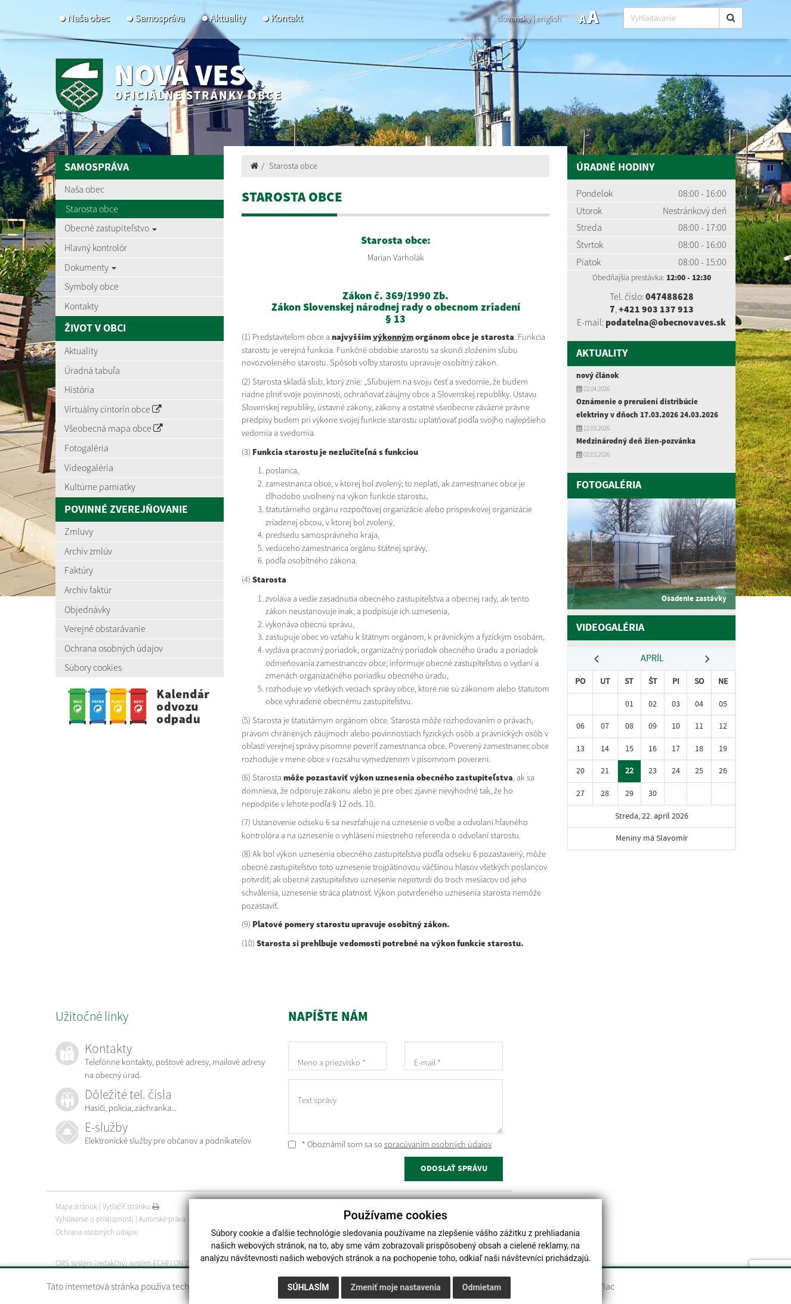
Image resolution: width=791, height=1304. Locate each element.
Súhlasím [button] (308, 1287)
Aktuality (227, 18)
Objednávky (87, 609)
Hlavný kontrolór (95, 247)
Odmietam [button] (481, 1287)
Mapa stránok (76, 1206)
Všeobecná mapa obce (113, 428)
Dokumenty (90, 267)
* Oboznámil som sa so (390, 1144)
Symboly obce (91, 286)
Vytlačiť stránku (131, 1206)
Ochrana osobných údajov (113, 648)
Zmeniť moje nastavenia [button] (396, 1287)
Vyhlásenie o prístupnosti (94, 1220)
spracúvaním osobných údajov (438, 1144)
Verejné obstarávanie (105, 628)
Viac (606, 1286)
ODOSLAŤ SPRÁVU (454, 1169)
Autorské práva (162, 1220)
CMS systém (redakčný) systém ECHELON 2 (122, 1263)
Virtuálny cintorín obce (113, 409)
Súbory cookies (93, 667)
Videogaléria (88, 467)
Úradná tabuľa (92, 370)
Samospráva (159, 18)
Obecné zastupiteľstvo (110, 228)
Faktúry (78, 570)
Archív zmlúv (88, 551)
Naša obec (88, 18)
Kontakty (81, 306)
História (79, 389)
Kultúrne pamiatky (99, 487)
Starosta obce (92, 209)
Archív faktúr (88, 590)
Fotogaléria (86, 448)
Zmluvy (78, 531)
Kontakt (286, 18)
